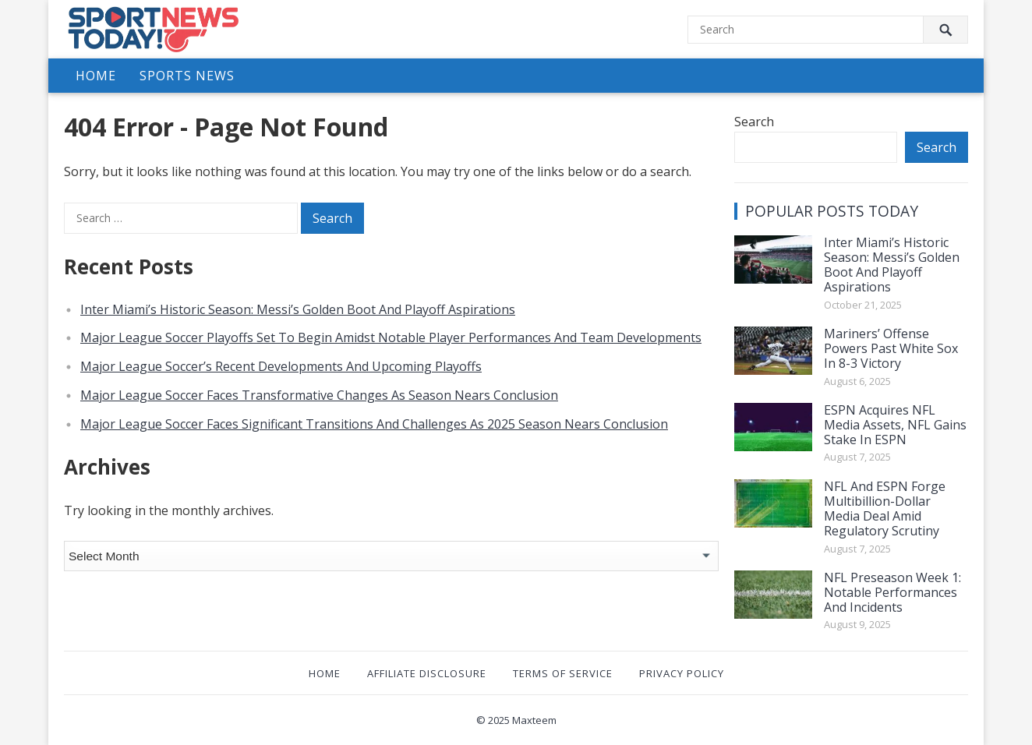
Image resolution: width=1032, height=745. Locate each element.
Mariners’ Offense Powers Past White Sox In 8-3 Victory (891, 348)
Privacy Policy (681, 673)
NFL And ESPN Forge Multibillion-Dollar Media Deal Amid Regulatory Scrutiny (884, 509)
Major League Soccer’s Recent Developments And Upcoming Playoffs (281, 366)
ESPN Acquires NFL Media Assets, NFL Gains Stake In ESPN (895, 424)
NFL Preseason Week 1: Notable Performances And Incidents (892, 592)
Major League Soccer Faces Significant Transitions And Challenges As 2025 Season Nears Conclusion (374, 424)
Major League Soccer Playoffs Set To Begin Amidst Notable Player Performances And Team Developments (391, 337)
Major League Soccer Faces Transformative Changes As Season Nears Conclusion (319, 395)
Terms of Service (563, 673)
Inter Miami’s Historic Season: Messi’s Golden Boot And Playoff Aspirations (297, 309)
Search (754, 121)
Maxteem (534, 720)
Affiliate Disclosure (426, 673)
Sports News (187, 75)
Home (96, 75)
